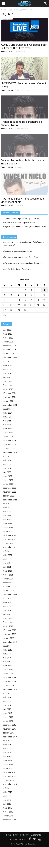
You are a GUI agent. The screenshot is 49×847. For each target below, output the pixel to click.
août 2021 (7, 551)
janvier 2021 (8, 578)
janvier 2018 (8, 721)
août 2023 (7, 456)
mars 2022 (7, 523)
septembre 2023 (10, 452)
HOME (8, 835)
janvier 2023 (8, 484)
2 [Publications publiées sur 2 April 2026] (25, 290)
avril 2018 (7, 709)
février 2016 (8, 812)
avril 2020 (7, 614)
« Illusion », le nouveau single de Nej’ (17, 251)
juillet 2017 (7, 744)
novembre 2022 (9, 492)
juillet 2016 (7, 792)
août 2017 (7, 740)
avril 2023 (7, 472)
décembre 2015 (9, 819)
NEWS (15, 835)
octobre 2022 (8, 496)
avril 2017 (7, 756)
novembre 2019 (9, 634)
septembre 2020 (10, 594)
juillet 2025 (7, 365)
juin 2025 (7, 369)
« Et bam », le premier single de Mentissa (20, 222)
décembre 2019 (9, 630)
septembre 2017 (10, 736)
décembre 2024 (9, 393)
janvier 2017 (8, 768)
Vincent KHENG (7, 52)
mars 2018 (7, 713)
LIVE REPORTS (36, 835)
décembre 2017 (9, 725)
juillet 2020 (7, 602)
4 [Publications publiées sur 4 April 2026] (37, 290)
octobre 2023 (8, 448)
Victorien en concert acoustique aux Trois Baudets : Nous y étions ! (24, 243)
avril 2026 (7, 330)
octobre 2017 (8, 733)
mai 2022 (7, 515)
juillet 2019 (7, 650)
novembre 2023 (9, 444)
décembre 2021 (9, 535)
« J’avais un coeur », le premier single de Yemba (22, 263)
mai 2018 (7, 705)
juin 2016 (7, 796)
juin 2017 (7, 748)
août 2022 (7, 503)
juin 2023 (7, 464)
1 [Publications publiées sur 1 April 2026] (18, 290)
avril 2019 (7, 661)
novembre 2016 (9, 776)
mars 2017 (7, 760)
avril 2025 (7, 377)
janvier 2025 (8, 389)
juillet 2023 (7, 460)
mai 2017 (7, 752)
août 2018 (7, 693)
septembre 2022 (10, 499)
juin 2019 (7, 654)
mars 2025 (7, 381)
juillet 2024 (7, 413)
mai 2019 (7, 657)
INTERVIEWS (24, 835)
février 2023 (8, 480)
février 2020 (8, 622)
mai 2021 (7, 563)
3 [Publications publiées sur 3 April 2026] (31, 290)
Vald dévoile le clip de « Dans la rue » (17, 269)
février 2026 (8, 338)
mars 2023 (7, 476)
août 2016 (7, 788)
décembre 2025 (9, 345)
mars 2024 (7, 428)
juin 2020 (7, 606)
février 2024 (8, 432)
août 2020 (7, 598)
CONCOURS (12, 839)
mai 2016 (7, 800)
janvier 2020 (8, 626)
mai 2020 (7, 610)
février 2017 (8, 764)
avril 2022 (7, 519)
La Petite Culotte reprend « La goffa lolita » (21, 218)
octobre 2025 (8, 353)
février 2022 (8, 527)
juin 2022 (7, 511)
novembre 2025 (9, 349)
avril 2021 (7, 567)
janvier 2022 (8, 531)
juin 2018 (7, 701)
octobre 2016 (8, 780)
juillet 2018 (7, 697)
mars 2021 (7, 571)
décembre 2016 (9, 772)
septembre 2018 (10, 689)
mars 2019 (7, 665)
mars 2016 (7, 808)
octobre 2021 (8, 543)
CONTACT (23, 839)
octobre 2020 (8, 590)
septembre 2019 (10, 642)
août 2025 (7, 361)
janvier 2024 (8, 436)
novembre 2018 (9, 681)
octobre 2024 (8, 401)
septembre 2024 (10, 405)
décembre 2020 (9, 582)
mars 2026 (7, 334)
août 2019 (7, 646)
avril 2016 (7, 804)
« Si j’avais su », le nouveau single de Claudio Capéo (24, 226)
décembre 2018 (9, 677)
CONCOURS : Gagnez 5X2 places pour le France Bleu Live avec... (24, 46)
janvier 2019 (8, 673)
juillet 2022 (7, 507)
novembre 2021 (9, 539)
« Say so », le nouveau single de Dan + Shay (20, 257)
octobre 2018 (8, 685)
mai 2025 (7, 373)
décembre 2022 (9, 488)
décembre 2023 (9, 440)
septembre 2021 (10, 547)
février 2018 (8, 717)
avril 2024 (7, 424)
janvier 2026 (8, 341)
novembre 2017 (9, 729)
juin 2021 (7, 559)
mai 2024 (7, 420)
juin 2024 (7, 417)
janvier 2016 (8, 815)
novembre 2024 (9, 397)
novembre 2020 (9, 586)
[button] (45, 3)
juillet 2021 (7, 555)
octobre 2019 (8, 638)
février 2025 (8, 385)
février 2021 (8, 575)
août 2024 (7, 409)
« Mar (3, 315)
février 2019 (8, 669)
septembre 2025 (10, 357)
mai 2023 (7, 468)
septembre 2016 (10, 784)
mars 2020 (7, 618)
